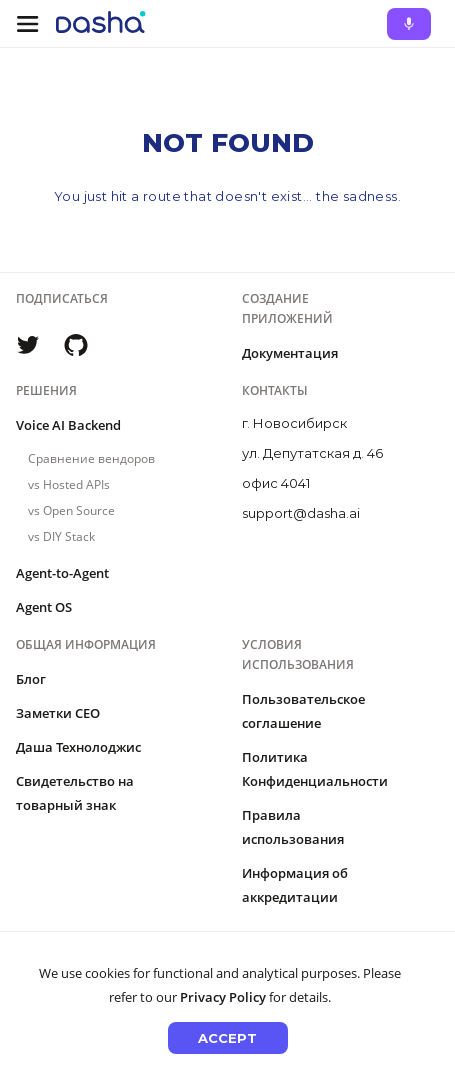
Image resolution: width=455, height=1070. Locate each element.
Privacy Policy (223, 997)
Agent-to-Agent (62, 573)
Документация (290, 353)
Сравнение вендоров (91, 458)
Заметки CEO (58, 713)
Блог (31, 679)
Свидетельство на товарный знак (75, 793)
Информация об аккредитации (295, 885)
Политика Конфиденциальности (315, 769)
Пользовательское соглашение (303, 711)
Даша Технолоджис (78, 747)
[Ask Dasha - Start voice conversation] (409, 24)
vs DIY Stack (61, 536)
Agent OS (44, 607)
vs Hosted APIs (69, 484)
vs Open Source (71, 510)
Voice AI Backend (68, 425)
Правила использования (293, 827)
